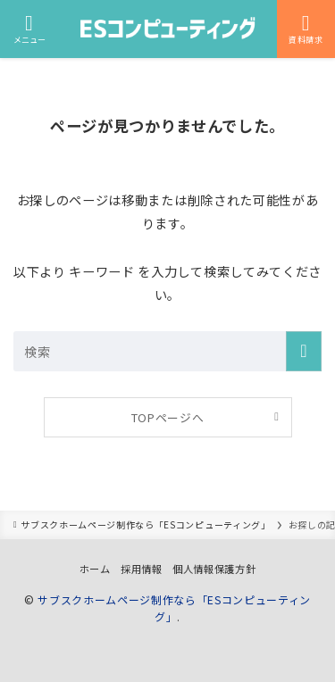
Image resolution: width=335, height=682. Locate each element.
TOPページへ (168, 417)
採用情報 (142, 568)
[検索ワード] (167, 351)
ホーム (95, 568)
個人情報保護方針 (213, 568)
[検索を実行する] (304, 351)
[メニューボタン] (29, 29)
